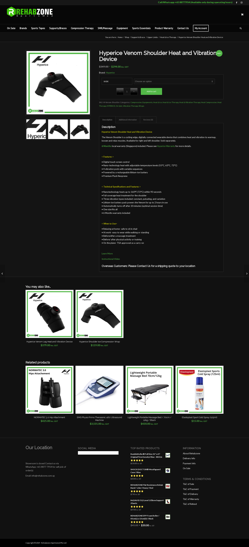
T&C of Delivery (190, 494)
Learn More (107, 253)
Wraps (141, 106)
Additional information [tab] (128, 120)
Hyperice (110, 72)
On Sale (119, 106)
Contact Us (143, 266)
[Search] (240, 28)
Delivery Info (189, 458)
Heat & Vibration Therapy (189, 102)
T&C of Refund (190, 504)
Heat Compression (209, 102)
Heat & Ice (157, 102)
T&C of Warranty (191, 499)
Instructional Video (111, 259)
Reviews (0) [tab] (148, 120)
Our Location (39, 447)
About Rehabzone (191, 453)
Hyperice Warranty (166, 146)
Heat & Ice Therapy (171, 102)
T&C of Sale (188, 484)
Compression (136, 102)
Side (106, 81)
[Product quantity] (126, 91)
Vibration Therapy (130, 106)
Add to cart (151, 91)
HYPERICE (111, 106)
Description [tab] (107, 120)
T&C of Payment (191, 489)
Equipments (147, 102)
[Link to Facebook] (236, 2)
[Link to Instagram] (241, 2)
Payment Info (189, 463)
